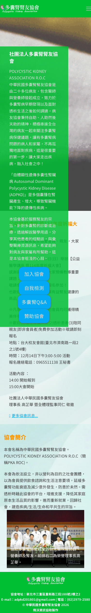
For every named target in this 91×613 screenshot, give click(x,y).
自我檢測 (34, 287)
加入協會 (34, 273)
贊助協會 (34, 315)
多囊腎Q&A (34, 301)
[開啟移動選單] (88, 9)
